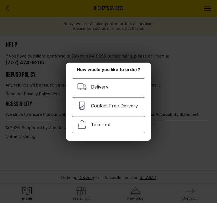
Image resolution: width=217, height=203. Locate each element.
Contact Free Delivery (107, 105)
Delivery (92, 86)
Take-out (93, 124)
